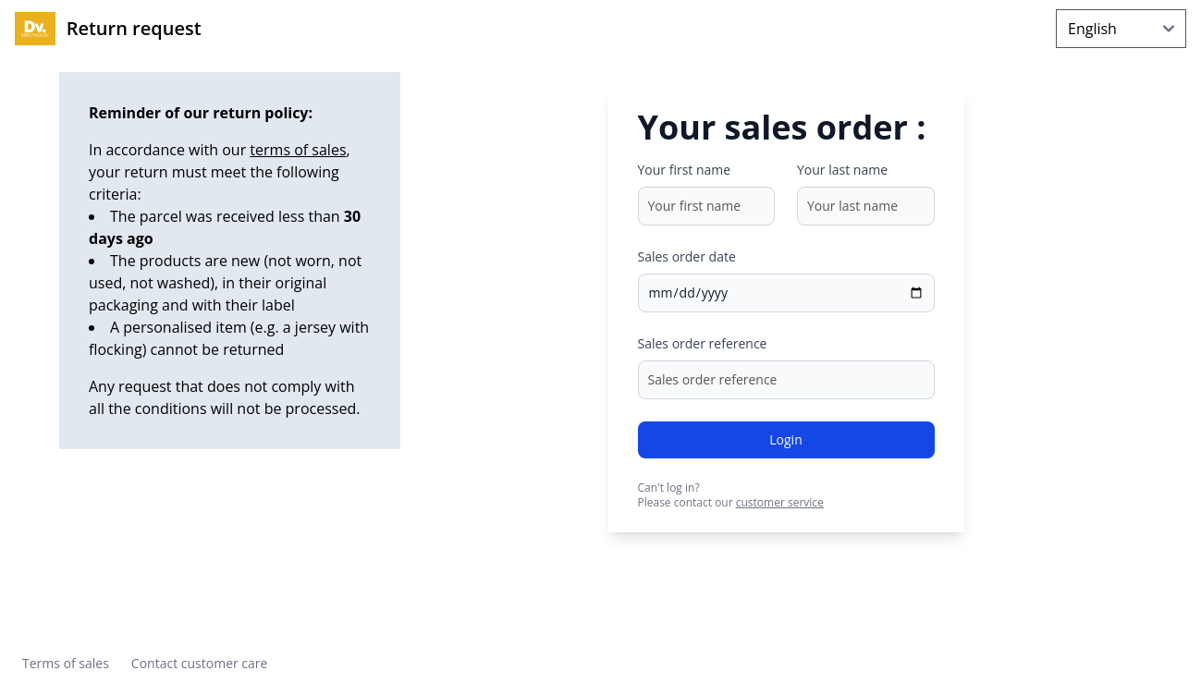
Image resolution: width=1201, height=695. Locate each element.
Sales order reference (702, 343)
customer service (780, 502)
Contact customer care (199, 663)
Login (785, 439)
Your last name (842, 169)
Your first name (684, 169)
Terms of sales (65, 663)
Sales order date (687, 256)
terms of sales (298, 150)
